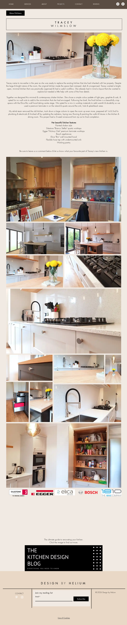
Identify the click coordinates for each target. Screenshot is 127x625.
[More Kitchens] (15, 13)
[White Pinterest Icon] (16, 597)
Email (37, 596)
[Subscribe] (81, 599)
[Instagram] (117, 4)
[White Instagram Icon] (22, 597)
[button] (64, 618)
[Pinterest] (123, 4)
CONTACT (19, 593)
